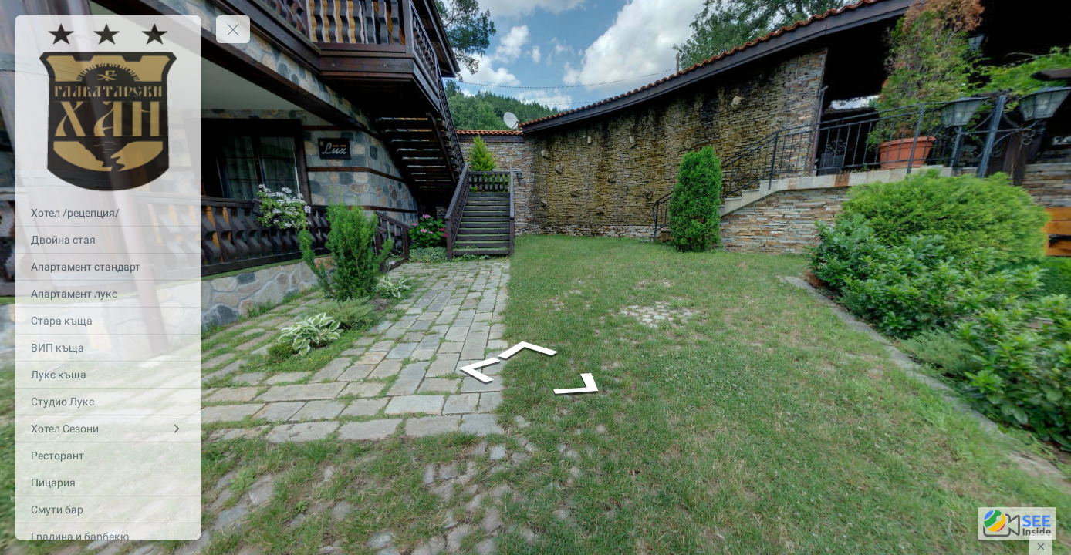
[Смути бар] (108, 509)
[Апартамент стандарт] (108, 267)
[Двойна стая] (108, 240)
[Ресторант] (108, 455)
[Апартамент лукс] (108, 294)
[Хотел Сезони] (108, 428)
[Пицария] (108, 482)
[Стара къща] (108, 321)
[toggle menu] (233, 29)
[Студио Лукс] (108, 401)
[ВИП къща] (108, 348)
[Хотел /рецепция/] (108, 213)
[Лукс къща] (108, 375)
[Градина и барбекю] (108, 536)
